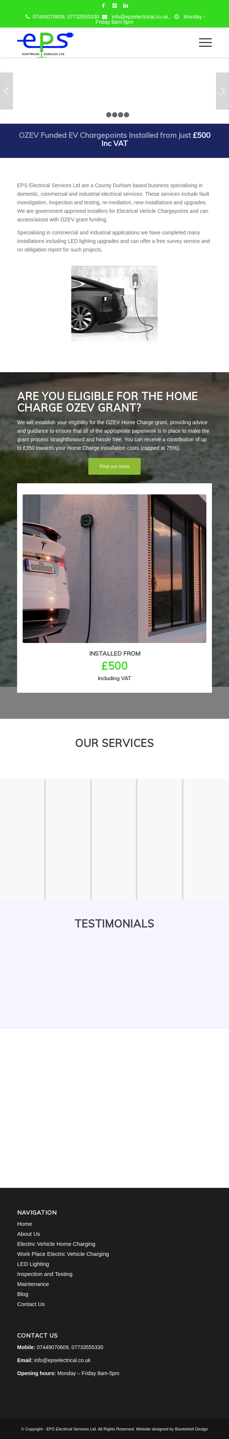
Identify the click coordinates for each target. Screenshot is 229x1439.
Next (222, 91)
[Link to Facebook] (103, 5)
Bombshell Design (191, 1429)
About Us (28, 1234)
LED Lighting (33, 1264)
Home (24, 1224)
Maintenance (33, 1284)
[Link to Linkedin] (125, 5)
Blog (22, 1294)
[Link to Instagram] (114, 5)
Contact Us (31, 1304)
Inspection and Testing (44, 1274)
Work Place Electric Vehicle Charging (63, 1254)
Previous (6, 91)
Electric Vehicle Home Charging (56, 1244)
